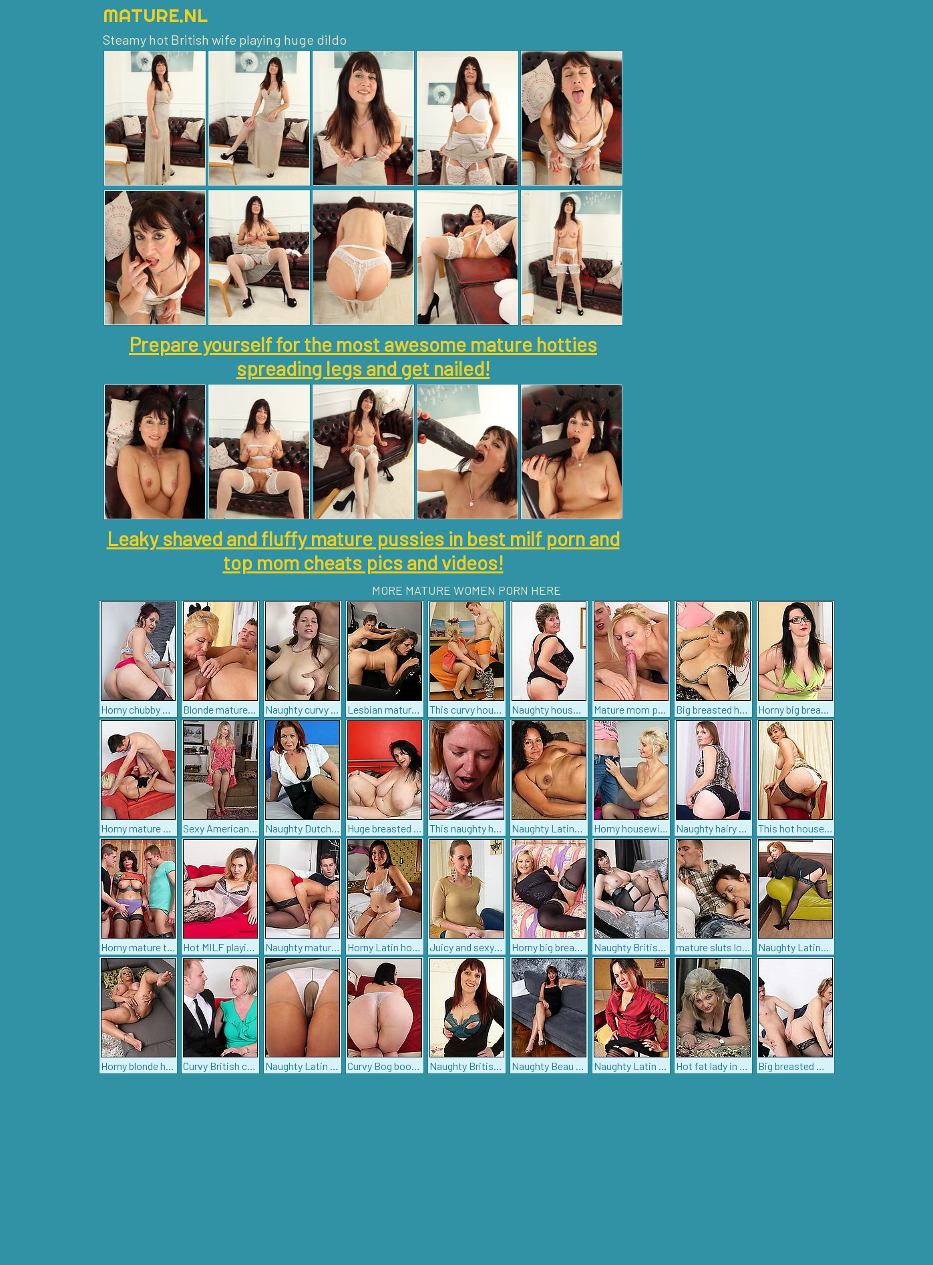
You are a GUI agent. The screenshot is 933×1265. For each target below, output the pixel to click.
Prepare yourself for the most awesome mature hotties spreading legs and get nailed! (363, 356)
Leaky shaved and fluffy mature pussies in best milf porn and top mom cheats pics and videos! (363, 550)
